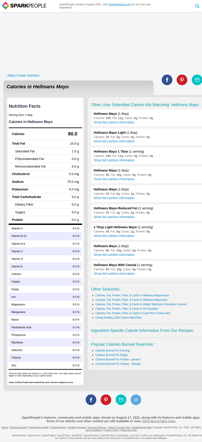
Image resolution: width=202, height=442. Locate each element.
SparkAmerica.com (120, 4)
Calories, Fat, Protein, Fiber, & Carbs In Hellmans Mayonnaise (132, 295)
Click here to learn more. (159, 421)
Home (5, 427)
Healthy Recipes (77, 427)
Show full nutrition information (114, 122)
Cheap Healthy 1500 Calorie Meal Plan (118, 317)
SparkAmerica (58, 427)
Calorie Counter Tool (119, 427)
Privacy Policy (111, 430)
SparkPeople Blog (142, 427)
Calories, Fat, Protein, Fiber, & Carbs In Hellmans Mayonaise (131, 299)
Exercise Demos (97, 427)
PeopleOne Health (39, 427)
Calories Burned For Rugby (111, 355)
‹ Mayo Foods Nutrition (22, 75)
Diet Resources (18, 427)
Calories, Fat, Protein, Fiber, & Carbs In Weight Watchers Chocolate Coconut (140, 304)
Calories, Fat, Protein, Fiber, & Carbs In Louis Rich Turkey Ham (132, 313)
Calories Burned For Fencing (112, 350)
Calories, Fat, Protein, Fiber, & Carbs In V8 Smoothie (126, 308)
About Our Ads (129, 430)
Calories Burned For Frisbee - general (117, 359)
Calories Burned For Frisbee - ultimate (118, 363)
